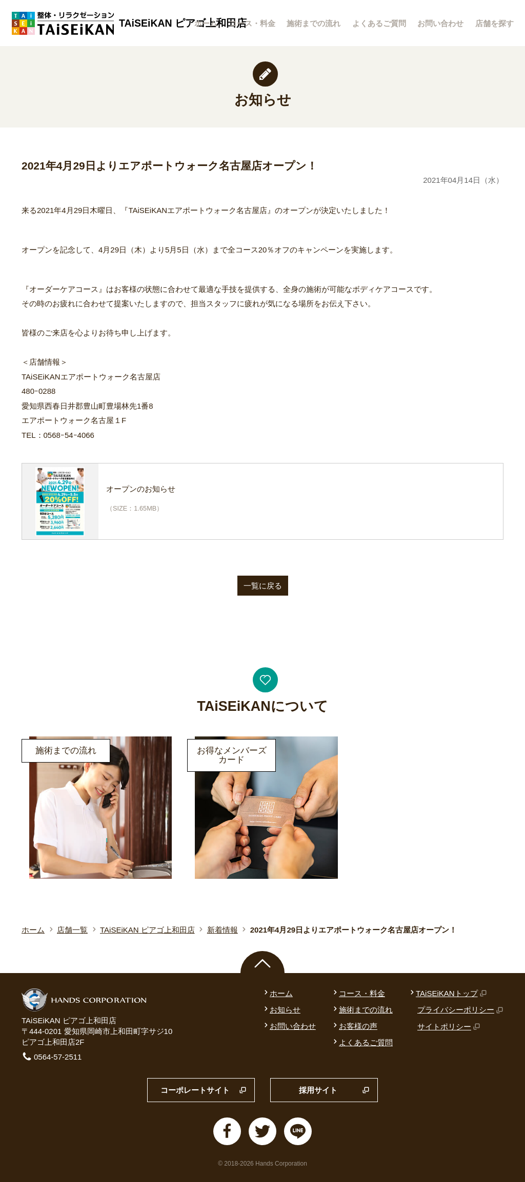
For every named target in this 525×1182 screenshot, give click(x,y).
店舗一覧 (72, 929)
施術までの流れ (313, 23)
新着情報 (222, 929)
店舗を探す (494, 23)
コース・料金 (252, 23)
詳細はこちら (45, 735)
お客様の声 (354, 1026)
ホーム (205, 23)
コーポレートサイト (203, 1090)
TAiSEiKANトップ (447, 993)
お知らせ (281, 1009)
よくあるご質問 (379, 23)
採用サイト (334, 1090)
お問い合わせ (440, 23)
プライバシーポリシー (460, 1009)
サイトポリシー (448, 1026)
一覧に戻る (263, 585)
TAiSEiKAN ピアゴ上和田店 (147, 929)
